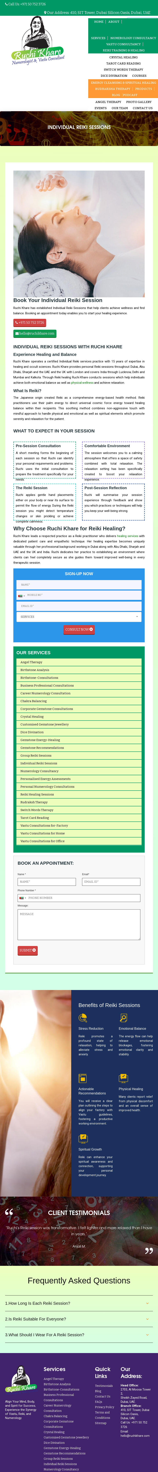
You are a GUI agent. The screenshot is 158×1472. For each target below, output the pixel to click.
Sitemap (100, 1426)
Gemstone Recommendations (42, 750)
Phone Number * (27, 893)
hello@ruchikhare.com (34, 334)
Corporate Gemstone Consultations (47, 711)
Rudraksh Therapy (34, 805)
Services (98, 38)
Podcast (130, 95)
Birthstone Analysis (35, 672)
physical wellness (82, 383)
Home (97, 22)
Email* (85, 877)
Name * (22, 877)
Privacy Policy (104, 1410)
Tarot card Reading (123, 64)
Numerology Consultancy (39, 774)
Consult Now (79, 632)
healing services (128, 536)
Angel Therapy (108, 102)
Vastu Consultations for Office (43, 844)
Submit (28, 953)
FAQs (98, 1404)
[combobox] (21, 597)
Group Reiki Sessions (36, 758)
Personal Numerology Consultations (47, 789)
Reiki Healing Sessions (37, 797)
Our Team (120, 108)
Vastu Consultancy (123, 44)
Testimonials (104, 1388)
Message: (23, 908)
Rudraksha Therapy (112, 89)
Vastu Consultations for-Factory (44, 828)
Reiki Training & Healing (124, 51)
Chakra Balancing (34, 704)
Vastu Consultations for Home (43, 836)
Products (143, 89)
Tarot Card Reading (35, 820)
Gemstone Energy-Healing (40, 742)
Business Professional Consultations (47, 688)
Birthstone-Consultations (39, 680)
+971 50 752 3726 (29, 323)
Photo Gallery (139, 102)
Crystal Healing (123, 58)
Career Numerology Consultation (45, 696)
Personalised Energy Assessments (46, 781)
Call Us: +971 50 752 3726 (25, 4)
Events (101, 108)
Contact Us (143, 108)
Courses (139, 76)
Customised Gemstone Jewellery (45, 727)
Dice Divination (114, 76)
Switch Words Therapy (123, 70)
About (112, 22)
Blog (116, 95)
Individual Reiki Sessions (39, 766)
